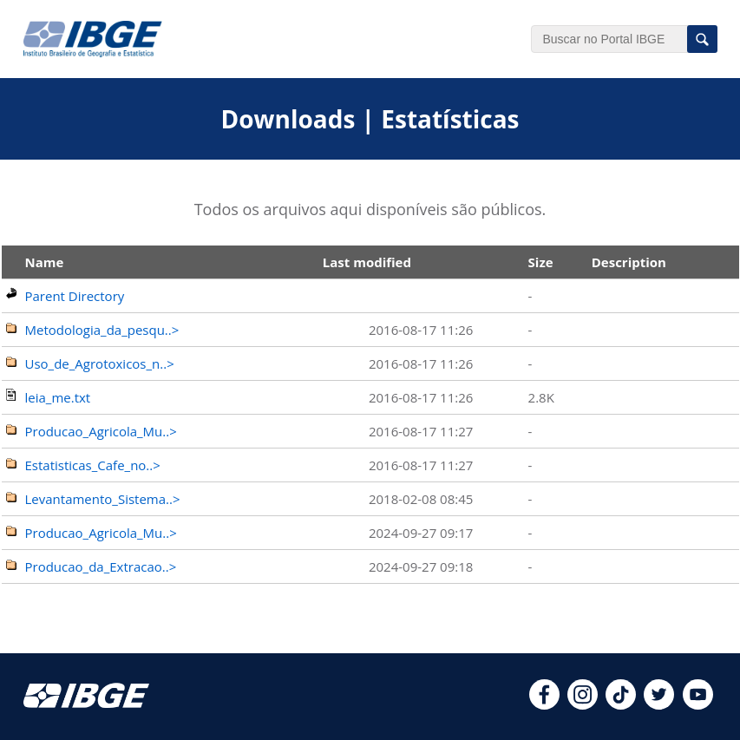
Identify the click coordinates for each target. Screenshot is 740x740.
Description (629, 262)
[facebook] (544, 704)
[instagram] (582, 704)
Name (44, 262)
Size (540, 262)
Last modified (367, 262)
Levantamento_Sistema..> (102, 499)
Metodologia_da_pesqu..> (102, 329)
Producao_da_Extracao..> (101, 566)
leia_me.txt (58, 397)
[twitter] (659, 704)
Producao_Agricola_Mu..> (101, 431)
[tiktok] (621, 704)
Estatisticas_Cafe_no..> (92, 465)
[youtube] (698, 704)
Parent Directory (75, 296)
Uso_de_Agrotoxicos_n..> (99, 363)
